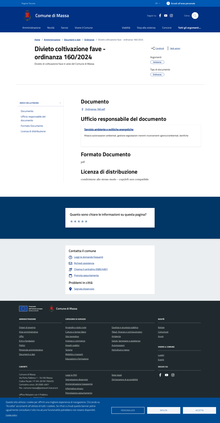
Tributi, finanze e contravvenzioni (127, 332)
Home (37, 39)
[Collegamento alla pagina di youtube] (164, 15)
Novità (50, 28)
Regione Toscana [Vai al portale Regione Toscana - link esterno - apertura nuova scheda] (28, 3)
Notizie (161, 327)
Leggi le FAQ (71, 375)
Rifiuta (163, 410)
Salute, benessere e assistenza (126, 340)
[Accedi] (180, 3)
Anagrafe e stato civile (75, 327)
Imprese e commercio (75, 340)
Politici (22, 345)
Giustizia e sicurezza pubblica (125, 327)
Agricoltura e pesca (120, 349)
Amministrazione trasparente (79, 384)
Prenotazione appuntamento (78, 393)
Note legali (117, 375)
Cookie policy (11, 415)
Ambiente (116, 336)
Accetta (200, 410)
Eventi (161, 359)
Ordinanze (89, 39)
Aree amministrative (28, 332)
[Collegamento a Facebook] (159, 15)
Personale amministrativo (31, 349)
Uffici (21, 336)
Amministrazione (31, 28)
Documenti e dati (72, 39)
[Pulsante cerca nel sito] (195, 15)
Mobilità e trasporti (74, 354)
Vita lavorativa (72, 336)
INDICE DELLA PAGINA (40, 102)
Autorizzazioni (118, 345)
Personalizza (128, 410)
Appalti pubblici (72, 345)
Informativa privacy (74, 388)
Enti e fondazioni (27, 340)
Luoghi (161, 355)
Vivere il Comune (84, 28)
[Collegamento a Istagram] (170, 15)
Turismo (68, 349)
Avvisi (160, 336)
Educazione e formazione (77, 358)
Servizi (64, 28)
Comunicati (163, 332)
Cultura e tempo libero (75, 332)
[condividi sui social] (157, 48)
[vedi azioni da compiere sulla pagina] (173, 48)
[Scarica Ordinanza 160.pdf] (93, 109)
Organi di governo (27, 327)
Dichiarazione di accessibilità (125, 379)
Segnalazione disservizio (76, 379)
